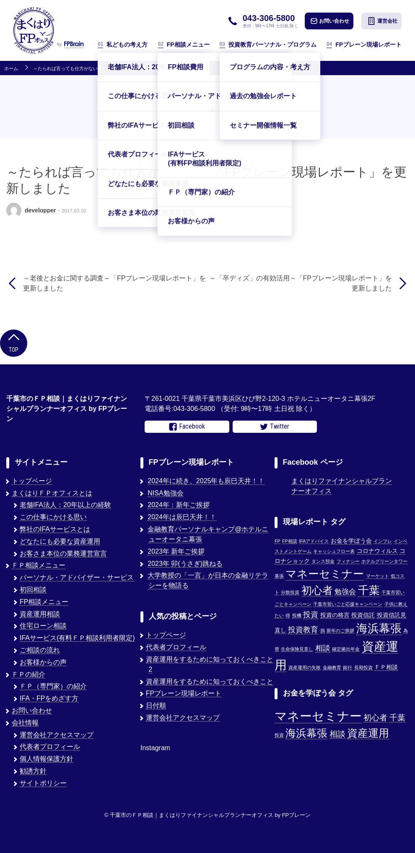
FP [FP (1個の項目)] (277, 541)
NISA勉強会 (165, 493)
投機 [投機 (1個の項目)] (296, 615)
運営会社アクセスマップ (56, 734)
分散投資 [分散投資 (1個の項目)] (290, 592)
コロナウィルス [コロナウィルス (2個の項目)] (377, 551)
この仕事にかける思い (53, 517)
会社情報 (25, 722)
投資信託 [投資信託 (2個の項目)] (363, 615)
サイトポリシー (43, 783)
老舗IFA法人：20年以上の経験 (65, 504)
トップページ (32, 480)
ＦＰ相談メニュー (38, 565)
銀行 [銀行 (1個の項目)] (347, 667)
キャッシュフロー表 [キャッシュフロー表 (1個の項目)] (334, 551)
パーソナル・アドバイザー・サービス (77, 577)
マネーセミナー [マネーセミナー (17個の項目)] (324, 574)
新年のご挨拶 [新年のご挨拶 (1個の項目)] (340, 630)
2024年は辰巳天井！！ (182, 517)
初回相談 (33, 589)
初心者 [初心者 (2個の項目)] (375, 717)
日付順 (156, 705)
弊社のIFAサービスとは (55, 529)
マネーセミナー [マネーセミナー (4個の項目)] (318, 716)
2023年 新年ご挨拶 (176, 551)
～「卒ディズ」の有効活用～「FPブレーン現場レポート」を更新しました (300, 283)
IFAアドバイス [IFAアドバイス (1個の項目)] (314, 541)
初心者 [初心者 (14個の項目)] (317, 590)
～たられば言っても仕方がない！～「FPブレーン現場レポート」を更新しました (116, 68)
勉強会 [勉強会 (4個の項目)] (345, 591)
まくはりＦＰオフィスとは (52, 493)
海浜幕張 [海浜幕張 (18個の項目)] (379, 628)
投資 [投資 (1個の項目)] (279, 735)
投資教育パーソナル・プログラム (268, 44)
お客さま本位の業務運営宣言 (63, 553)
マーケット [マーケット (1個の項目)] (377, 575)
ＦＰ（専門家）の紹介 (53, 686)
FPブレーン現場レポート (364, 44)
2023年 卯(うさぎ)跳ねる (185, 563)
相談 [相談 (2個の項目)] (337, 734)
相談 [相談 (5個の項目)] (322, 648)
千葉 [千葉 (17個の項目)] (369, 590)
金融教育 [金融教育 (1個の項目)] (332, 667)
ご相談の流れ (40, 650)
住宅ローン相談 (43, 625)
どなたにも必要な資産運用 (60, 541)
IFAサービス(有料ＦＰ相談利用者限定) (77, 637)
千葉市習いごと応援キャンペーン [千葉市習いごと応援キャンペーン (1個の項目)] (347, 604)
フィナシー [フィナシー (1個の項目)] (348, 561)
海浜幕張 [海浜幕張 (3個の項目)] (306, 733)
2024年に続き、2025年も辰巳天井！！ (206, 480)
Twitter (274, 426)
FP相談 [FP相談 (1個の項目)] (289, 541)
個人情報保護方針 (46, 758)
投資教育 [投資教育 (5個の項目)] (303, 629)
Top (13, 342)
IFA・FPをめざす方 (49, 698)
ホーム (11, 68)
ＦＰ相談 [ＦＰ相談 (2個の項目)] (386, 667)
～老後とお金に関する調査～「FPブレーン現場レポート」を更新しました (114, 283)
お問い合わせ (330, 21)
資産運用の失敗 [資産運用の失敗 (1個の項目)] (304, 667)
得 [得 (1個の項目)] (287, 615)
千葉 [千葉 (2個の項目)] (397, 717)
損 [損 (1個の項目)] (322, 630)
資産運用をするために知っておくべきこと (209, 681)
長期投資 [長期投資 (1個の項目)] (363, 667)
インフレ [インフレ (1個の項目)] (383, 541)
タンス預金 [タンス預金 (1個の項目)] (323, 561)
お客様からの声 (43, 662)
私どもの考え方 (123, 44)
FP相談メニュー (183, 44)
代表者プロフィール (50, 746)
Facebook (187, 426)
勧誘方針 (33, 771)
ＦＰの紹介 (28, 674)
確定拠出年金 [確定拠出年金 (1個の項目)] (346, 649)
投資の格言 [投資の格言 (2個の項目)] (335, 615)
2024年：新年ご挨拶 (179, 504)
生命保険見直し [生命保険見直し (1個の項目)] (297, 649)
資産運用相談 (40, 614)
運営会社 (382, 21)
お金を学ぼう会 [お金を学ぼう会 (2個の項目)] (351, 541)
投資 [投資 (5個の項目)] (310, 614)
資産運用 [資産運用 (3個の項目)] (368, 733)
